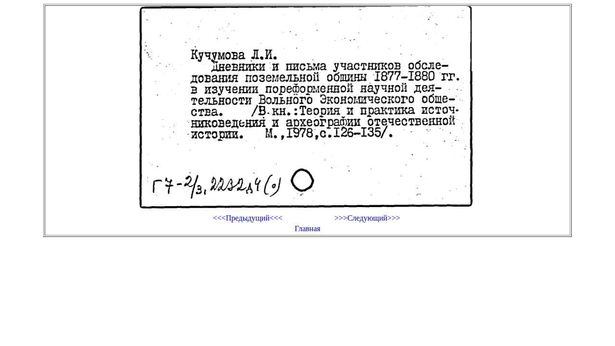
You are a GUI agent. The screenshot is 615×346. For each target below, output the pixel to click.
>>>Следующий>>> (367, 218)
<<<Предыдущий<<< (248, 218)
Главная (307, 228)
